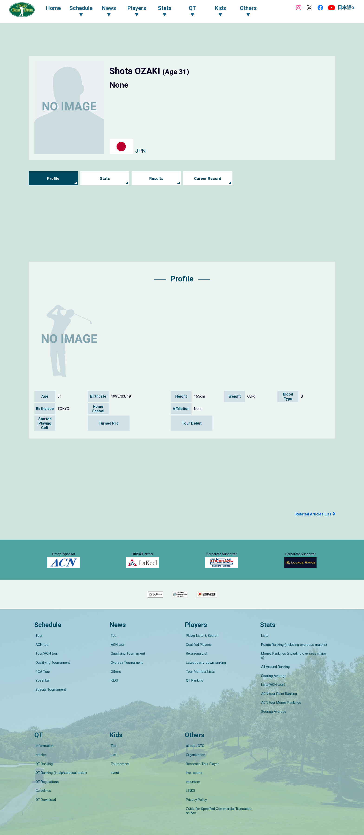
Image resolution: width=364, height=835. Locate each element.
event (114, 758)
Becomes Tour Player (201, 752)
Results (156, 178)
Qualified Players (197, 662)
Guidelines (42, 771)
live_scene (193, 758)
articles (40, 745)
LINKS (189, 771)
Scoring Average (272, 681)
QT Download (44, 778)
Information (43, 739)
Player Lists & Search (201, 655)
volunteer (192, 765)
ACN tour (41, 662)
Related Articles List (311, 514)
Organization (194, 745)
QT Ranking (193, 688)
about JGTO (194, 739)
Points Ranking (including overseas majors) (293, 662)
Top (112, 739)
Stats (105, 178)
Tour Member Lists (199, 681)
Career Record (208, 178)
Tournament (119, 752)
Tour (37, 655)
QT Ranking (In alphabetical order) (60, 758)
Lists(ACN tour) (272, 688)
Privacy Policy (195, 778)
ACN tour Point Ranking (278, 694)
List (112, 745)
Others (115, 681)
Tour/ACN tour (45, 668)
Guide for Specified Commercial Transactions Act (219, 786)
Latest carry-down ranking (205, 675)
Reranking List (195, 668)
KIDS (113, 688)
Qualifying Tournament (51, 675)
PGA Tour (41, 681)
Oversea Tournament (126, 675)
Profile (53, 178)
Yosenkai (41, 688)
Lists (263, 655)
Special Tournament (49, 694)
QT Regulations (46, 765)
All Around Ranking (274, 675)
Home (55, 9)
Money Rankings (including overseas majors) (294, 668)
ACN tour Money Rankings (280, 701)
